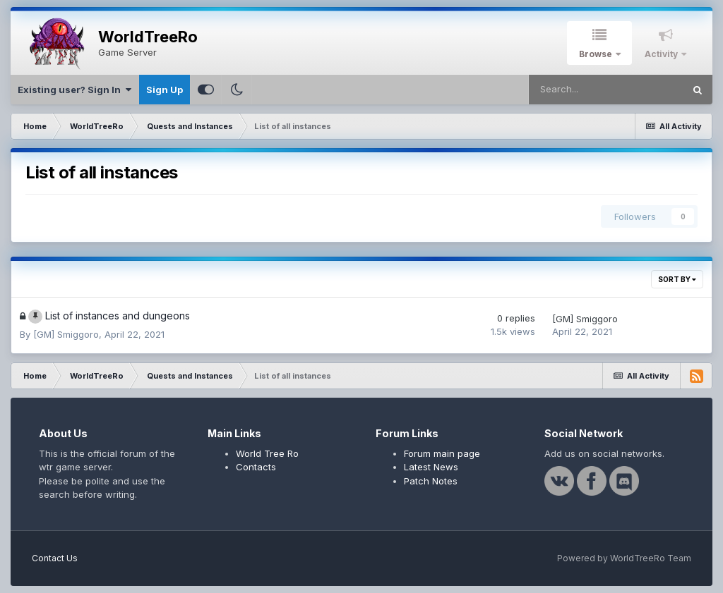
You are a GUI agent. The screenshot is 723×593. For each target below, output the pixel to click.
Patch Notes (431, 481)
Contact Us (55, 558)
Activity (662, 54)
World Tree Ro (267, 453)
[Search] (606, 89)
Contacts (256, 466)
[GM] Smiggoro (66, 334)
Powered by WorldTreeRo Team (624, 558)
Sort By (677, 279)
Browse (596, 54)
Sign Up (164, 89)
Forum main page (442, 453)
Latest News (431, 466)
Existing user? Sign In (74, 89)
